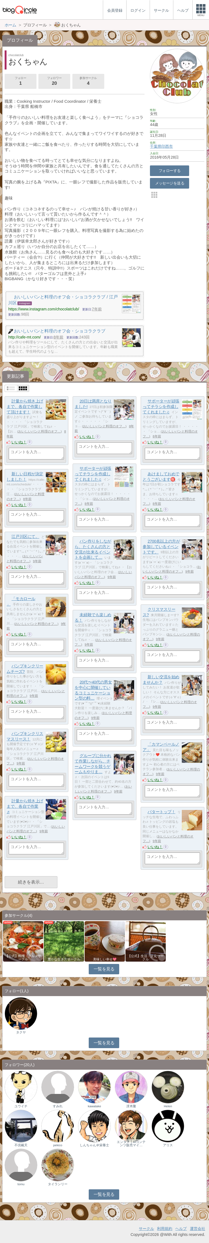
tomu (20, 1184)
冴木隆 (131, 1106)
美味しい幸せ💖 (104, 959)
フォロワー (54, 81)
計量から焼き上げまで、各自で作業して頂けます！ (25, 406)
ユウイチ (20, 1106)
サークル (146, 1228)
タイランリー (57, 1184)
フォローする (170, 170)
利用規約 (164, 1228)
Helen (168, 1106)
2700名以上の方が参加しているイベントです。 (161, 546)
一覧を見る (104, 969)
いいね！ (19, 442)
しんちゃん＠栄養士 (94, 1145)
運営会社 (197, 1228)
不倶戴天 (20, 1145)
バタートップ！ (161, 811)
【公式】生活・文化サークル (146, 957)
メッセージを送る (169, 183)
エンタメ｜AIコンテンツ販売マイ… (131, 1143)
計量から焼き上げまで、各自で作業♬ (25, 806)
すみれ (58, 1106)
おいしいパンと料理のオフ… (39, 431)
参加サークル (88, 81)
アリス (168, 1145)
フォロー (20, 81)
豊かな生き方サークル (64, 959)
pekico (57, 1145)
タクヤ (21, 1032)
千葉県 (155, 146)
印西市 (167, 146)
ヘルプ (181, 1228)
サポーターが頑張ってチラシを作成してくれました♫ (161, 406)
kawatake (94, 1106)
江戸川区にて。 (25, 536)
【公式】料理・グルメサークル (23, 957)
